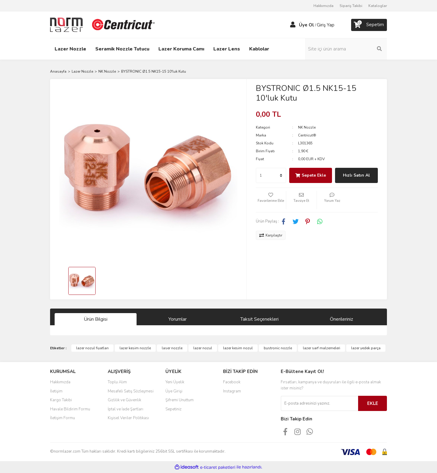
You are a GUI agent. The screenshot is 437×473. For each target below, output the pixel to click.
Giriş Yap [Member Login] (325, 25)
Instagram (232, 391)
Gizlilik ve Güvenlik (124, 400)
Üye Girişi (173, 391)
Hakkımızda (323, 5)
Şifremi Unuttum (179, 400)
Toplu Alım (117, 382)
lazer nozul (202, 348)
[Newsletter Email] (319, 403)
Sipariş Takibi (351, 5)
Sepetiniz (173, 409)
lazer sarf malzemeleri (321, 348)
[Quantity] (271, 175)
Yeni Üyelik (174, 382)
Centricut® (307, 135)
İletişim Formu (62, 418)
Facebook (231, 382)
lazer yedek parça (366, 348)
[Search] (346, 49)
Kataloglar (377, 5)
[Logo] (103, 24)
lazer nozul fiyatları (92, 348)
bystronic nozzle (278, 348)
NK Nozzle (307, 127)
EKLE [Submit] (372, 403)
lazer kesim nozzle (135, 348)
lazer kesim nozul (238, 348)
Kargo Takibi (61, 400)
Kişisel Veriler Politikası (128, 418)
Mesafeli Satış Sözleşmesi (131, 391)
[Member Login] (293, 24)
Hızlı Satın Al (356, 175)
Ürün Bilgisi (95, 319)
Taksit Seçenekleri (259, 319)
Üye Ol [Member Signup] (306, 25)
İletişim (56, 391)
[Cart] (369, 25)
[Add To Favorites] (271, 200)
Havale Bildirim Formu (70, 409)
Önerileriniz (341, 319)
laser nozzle (172, 348)
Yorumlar (177, 319)
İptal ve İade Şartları (125, 409)
